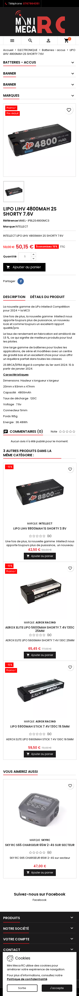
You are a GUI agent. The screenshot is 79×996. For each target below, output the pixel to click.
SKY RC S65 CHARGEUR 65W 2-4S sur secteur (40, 845)
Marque (9, 227)
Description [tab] (14, 296)
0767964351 (31, 3)
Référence (10, 221)
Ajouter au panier (23, 267)
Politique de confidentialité (27, 979)
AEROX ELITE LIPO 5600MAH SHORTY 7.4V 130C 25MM (39, 629)
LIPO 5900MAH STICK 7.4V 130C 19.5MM (40, 726)
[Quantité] (25, 256)
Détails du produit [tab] (47, 296)
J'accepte (57, 988)
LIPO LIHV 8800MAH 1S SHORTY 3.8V (39, 528)
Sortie (22, 988)
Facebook (40, 900)
